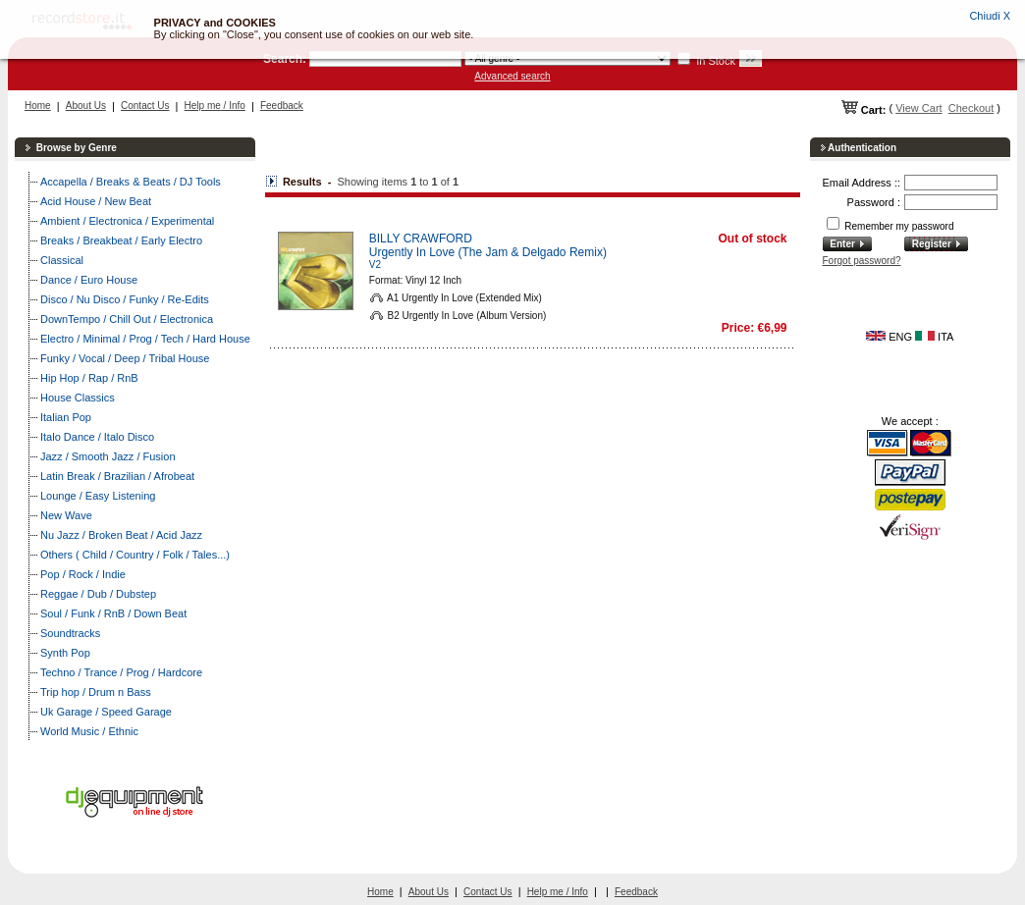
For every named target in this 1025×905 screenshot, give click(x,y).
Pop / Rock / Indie (83, 574)
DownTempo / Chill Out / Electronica (126, 319)
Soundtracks (70, 633)
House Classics (77, 397)
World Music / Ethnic (89, 731)
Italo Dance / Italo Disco (97, 437)
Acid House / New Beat (95, 201)
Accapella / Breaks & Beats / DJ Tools (130, 181)
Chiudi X (989, 16)
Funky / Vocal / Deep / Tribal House (124, 358)
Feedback (281, 105)
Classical (61, 260)
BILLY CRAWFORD (420, 238)
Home (38, 105)
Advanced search (512, 76)
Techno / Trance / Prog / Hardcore (121, 672)
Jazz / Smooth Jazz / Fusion (108, 456)
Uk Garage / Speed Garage (106, 712)
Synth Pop (65, 653)
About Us (86, 105)
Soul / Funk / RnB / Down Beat (113, 613)
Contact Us (145, 105)
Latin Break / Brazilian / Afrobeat (117, 476)
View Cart (918, 108)
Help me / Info (215, 105)
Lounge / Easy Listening (97, 496)
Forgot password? (862, 260)
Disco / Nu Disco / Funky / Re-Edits (124, 299)
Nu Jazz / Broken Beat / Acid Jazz (121, 535)
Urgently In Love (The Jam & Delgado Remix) (488, 252)
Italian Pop (65, 417)
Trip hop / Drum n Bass (95, 692)
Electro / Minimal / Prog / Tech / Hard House (145, 339)
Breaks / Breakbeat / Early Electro (121, 240)
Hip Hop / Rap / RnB (89, 378)
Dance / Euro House (88, 280)
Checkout (971, 108)
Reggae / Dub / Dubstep (98, 594)
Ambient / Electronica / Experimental (127, 221)
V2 (375, 264)
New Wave (66, 515)
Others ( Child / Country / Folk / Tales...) (135, 554)
